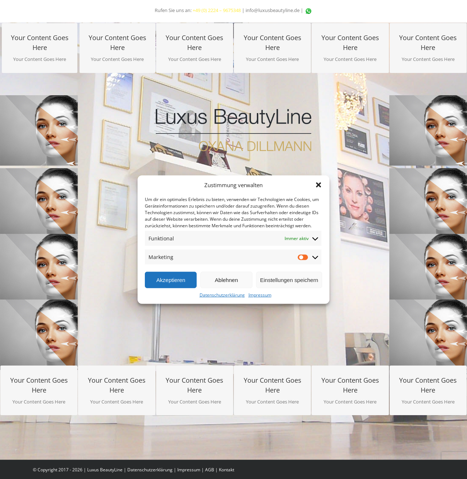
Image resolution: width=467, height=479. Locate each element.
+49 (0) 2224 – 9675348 (217, 10)
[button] (318, 185)
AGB (209, 470)
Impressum (259, 295)
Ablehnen (226, 280)
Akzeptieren (171, 280)
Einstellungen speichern (289, 280)
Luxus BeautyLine (105, 470)
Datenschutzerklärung (222, 295)
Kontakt (226, 470)
